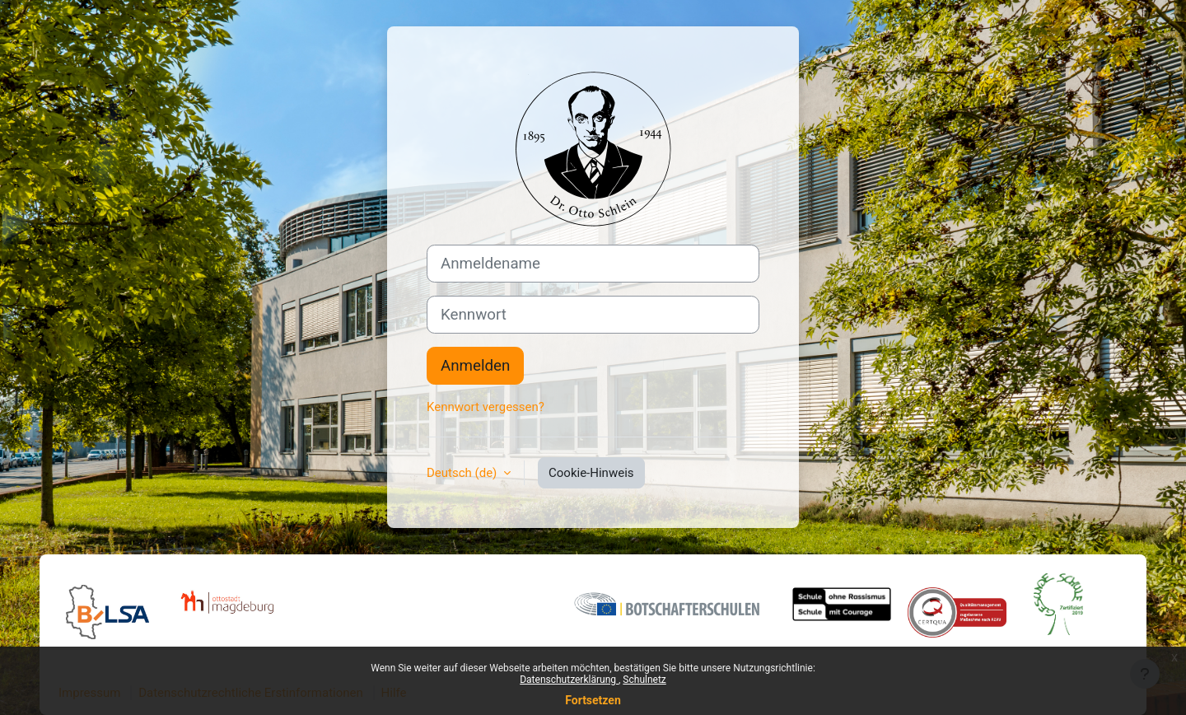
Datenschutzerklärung (569, 679)
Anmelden (475, 366)
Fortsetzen (593, 700)
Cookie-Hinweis (591, 472)
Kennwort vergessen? (485, 407)
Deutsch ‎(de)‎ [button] (463, 472)
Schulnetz (644, 679)
